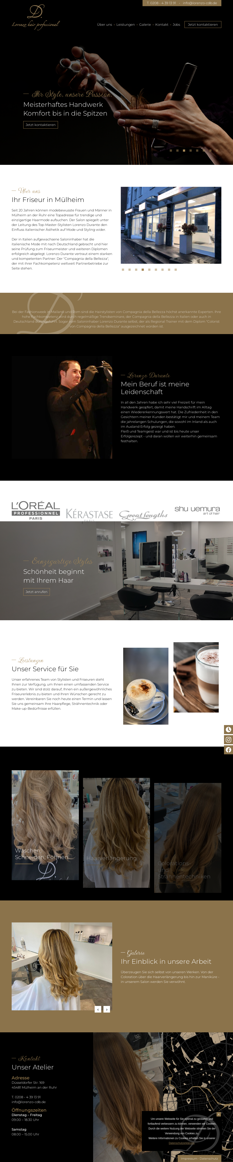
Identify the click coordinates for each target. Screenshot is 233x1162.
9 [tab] (177, 271)
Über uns (104, 24)
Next (106, 1009)
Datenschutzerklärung (181, 1143)
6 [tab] (205, 151)
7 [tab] (211, 151)
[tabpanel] (116, 93)
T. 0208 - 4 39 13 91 (161, 3)
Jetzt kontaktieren (203, 24)
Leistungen (125, 24)
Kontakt (161, 24)
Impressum (189, 1158)
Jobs (176, 24)
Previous (98, 1009)
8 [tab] (218, 151)
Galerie (145, 24)
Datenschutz (209, 1158)
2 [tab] (178, 151)
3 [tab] (185, 151)
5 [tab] (198, 151)
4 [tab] (192, 151)
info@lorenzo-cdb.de (200, 3)
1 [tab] (172, 151)
